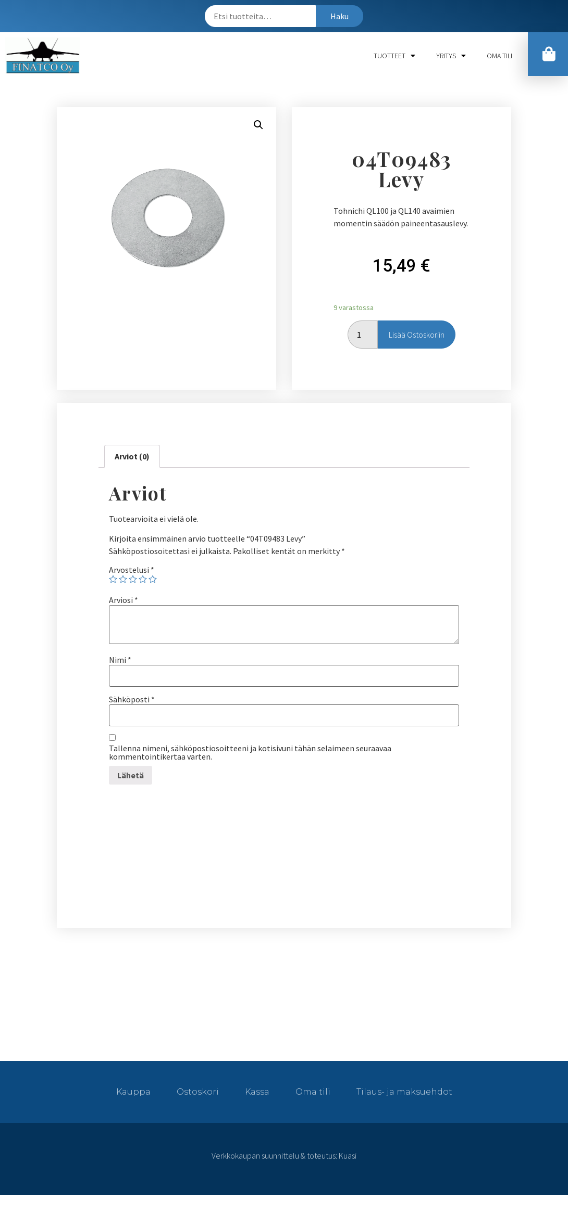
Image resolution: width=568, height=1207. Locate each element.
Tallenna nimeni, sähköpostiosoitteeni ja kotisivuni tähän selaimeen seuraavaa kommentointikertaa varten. (250, 752)
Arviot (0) (132, 456)
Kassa (257, 1092)
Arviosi (123, 600)
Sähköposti (132, 699)
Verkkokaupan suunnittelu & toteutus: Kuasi (284, 1155)
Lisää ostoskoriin (416, 334)
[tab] (132, 456)
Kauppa (133, 1092)
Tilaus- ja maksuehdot (404, 1092)
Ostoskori (198, 1092)
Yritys (451, 56)
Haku (339, 16)
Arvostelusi (131, 570)
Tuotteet (394, 56)
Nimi (120, 660)
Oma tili (499, 55)
